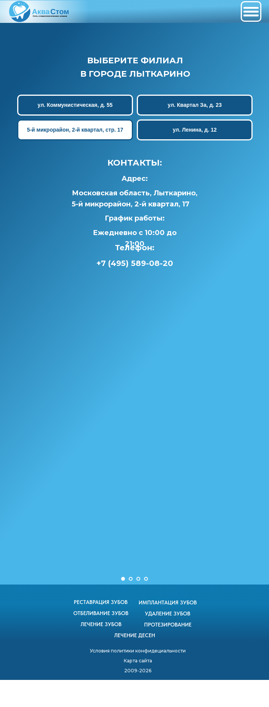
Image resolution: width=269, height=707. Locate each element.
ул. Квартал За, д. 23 (194, 105)
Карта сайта (138, 661)
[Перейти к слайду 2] (131, 579)
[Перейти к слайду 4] (146, 579)
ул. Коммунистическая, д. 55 (74, 105)
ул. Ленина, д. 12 (194, 130)
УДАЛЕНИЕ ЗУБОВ (167, 613)
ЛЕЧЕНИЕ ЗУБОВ (101, 624)
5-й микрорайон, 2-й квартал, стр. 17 (75, 130)
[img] (40, 11)
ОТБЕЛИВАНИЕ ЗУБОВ (100, 613)
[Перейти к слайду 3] (138, 579)
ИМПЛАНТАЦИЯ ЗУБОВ (168, 602)
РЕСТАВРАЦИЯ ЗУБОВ (101, 602)
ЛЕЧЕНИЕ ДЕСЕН (134, 635)
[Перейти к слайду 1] (123, 579)
